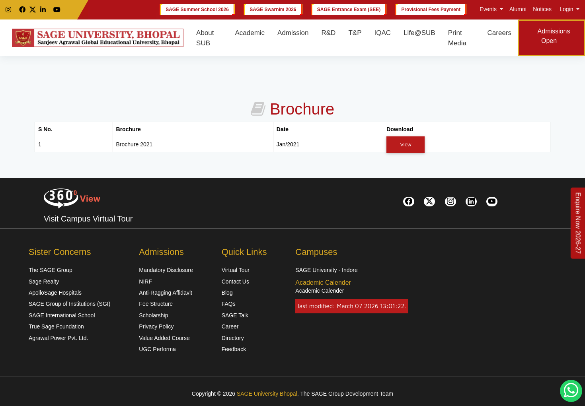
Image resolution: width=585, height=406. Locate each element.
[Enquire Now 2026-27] (578, 222)
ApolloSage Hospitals (55, 292)
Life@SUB (419, 33)
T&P (354, 33)
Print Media (457, 38)
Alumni (517, 9)
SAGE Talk (235, 315)
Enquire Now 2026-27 (578, 223)
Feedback (234, 349)
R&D (329, 33)
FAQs (229, 304)
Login (566, 9)
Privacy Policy (156, 326)
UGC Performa (157, 349)
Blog (227, 292)
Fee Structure (156, 304)
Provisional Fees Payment (430, 9)
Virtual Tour (236, 270)
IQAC (382, 33)
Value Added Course (164, 338)
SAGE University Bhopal (267, 393)
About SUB (205, 38)
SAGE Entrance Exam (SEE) (348, 9)
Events (488, 9)
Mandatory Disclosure (166, 270)
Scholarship (153, 315)
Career (230, 326)
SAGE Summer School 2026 (197, 9)
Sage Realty (44, 281)
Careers (499, 33)
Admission (292, 33)
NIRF (145, 281)
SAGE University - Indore (326, 270)
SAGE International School (62, 315)
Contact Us (235, 281)
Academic (250, 33)
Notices (542, 9)
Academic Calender (319, 291)
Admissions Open (554, 36)
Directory (233, 338)
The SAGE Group (50, 270)
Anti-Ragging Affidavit (165, 292)
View (405, 145)
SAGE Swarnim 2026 (273, 9)
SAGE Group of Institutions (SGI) (69, 304)
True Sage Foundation (56, 326)
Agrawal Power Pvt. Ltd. (58, 338)
